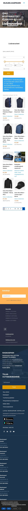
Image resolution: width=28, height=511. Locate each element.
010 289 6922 (4, 495)
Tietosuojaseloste (8, 406)
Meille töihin (6, 403)
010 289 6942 (4, 447)
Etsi (8, 73)
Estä (9, 508)
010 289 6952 (4, 471)
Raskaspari (6, 395)
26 (18, 208)
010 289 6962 (4, 483)
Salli (3, 508)
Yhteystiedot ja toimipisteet (11, 400)
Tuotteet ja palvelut (8, 397)
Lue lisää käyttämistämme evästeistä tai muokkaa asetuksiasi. (14, 505)
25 (15, 208)
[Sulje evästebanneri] (20, 509)
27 (21, 208)
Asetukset (15, 508)
